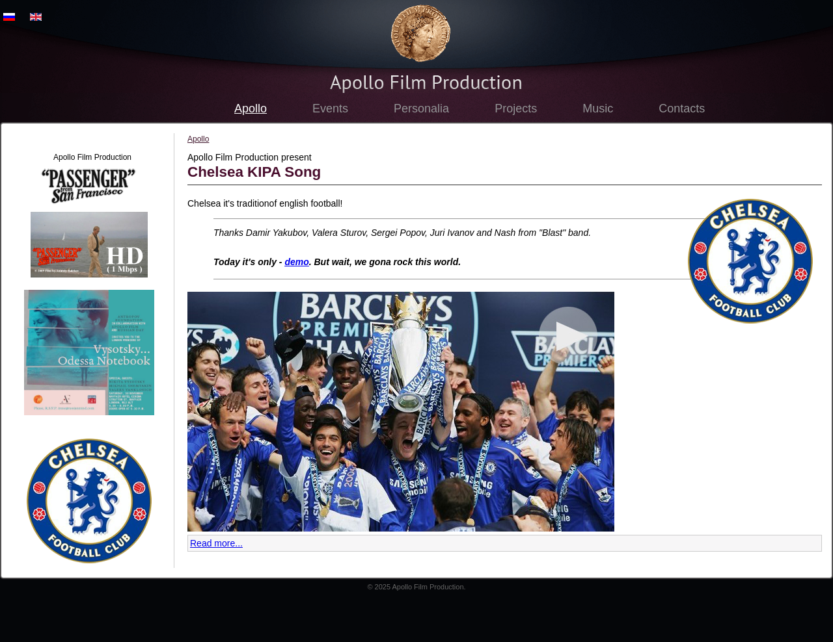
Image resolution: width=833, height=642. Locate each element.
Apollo (250, 108)
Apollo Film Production (420, 33)
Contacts (682, 108)
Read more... (216, 543)
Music (597, 108)
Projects (516, 108)
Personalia (421, 108)
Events (330, 108)
